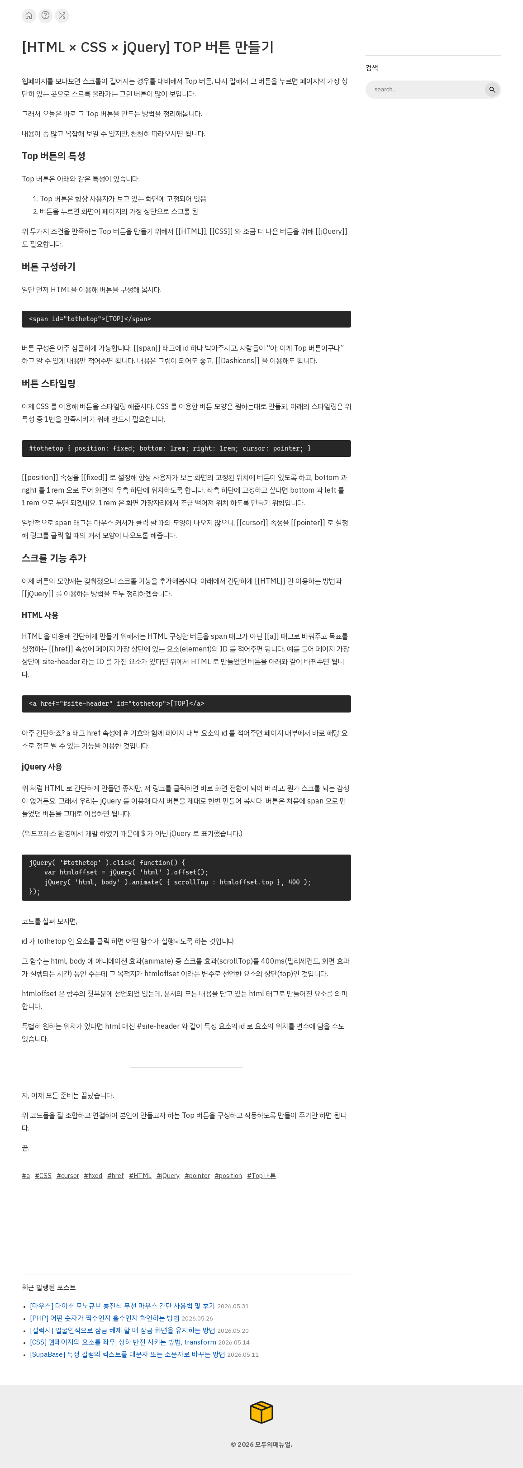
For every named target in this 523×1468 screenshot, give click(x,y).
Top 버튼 (264, 1176)
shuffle (62, 15)
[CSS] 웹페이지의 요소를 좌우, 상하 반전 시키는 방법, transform (123, 1342)
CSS (45, 1176)
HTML (142, 1176)
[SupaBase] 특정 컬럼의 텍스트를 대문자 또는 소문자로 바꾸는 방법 (127, 1354)
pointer (199, 1176)
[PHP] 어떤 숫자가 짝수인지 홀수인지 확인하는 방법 (105, 1318)
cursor (70, 1176)
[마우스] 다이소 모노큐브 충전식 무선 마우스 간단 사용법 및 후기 (122, 1306)
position (230, 1176)
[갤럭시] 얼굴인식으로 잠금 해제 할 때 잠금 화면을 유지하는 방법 (122, 1330)
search (492, 90)
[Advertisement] (433, 169)
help (45, 15)
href (118, 1176)
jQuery (170, 1176)
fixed (95, 1176)
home (28, 15)
